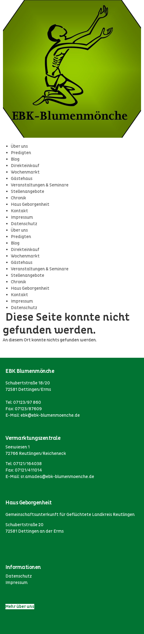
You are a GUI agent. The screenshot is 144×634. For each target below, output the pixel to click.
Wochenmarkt (25, 172)
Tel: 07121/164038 (23, 463)
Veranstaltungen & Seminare (39, 185)
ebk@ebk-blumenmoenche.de (50, 415)
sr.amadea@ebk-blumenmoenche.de (57, 476)
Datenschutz (24, 223)
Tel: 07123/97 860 (23, 402)
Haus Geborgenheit (30, 204)
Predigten (21, 152)
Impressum (22, 217)
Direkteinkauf (25, 165)
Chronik (18, 198)
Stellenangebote (27, 191)
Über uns (19, 146)
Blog (15, 159)
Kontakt (19, 211)
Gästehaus (21, 178)
